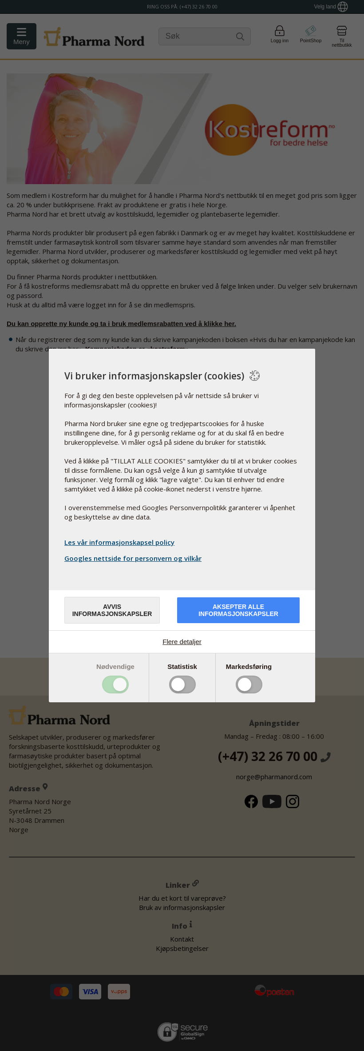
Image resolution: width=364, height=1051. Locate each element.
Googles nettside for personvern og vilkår (134, 558)
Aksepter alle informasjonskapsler (238, 610)
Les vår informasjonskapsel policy (119, 542)
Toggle (115, 684)
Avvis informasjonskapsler (112, 610)
